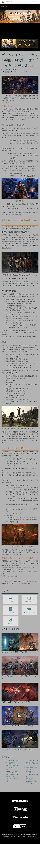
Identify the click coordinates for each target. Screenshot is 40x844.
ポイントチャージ (34, 1)
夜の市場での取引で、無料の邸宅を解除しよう (32, 774)
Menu (4, 7)
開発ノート (11, 620)
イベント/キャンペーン (20, 72)
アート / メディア (29, 599)
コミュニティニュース (29, 609)
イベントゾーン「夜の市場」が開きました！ (32, 763)
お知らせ (8, 72)
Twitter (4, 576)
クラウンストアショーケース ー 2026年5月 (12, 779)
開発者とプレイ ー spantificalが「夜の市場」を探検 (32, 781)
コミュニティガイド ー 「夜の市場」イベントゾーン (12, 767)
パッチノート (10, 609)
